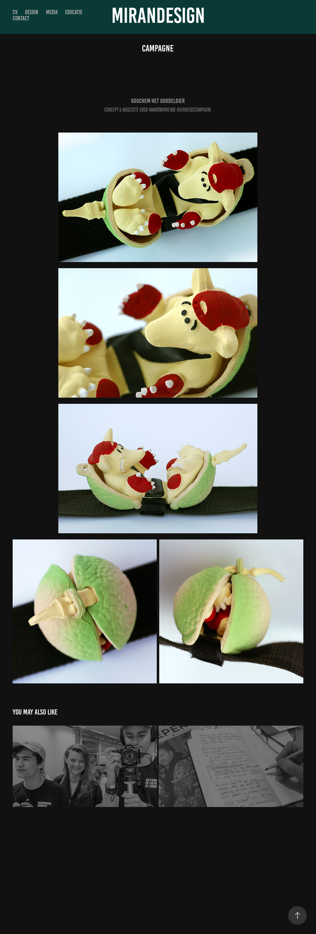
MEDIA (52, 12)
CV (15, 12)
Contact (21, 18)
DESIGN (31, 12)
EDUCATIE (73, 12)
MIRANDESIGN (158, 15)
